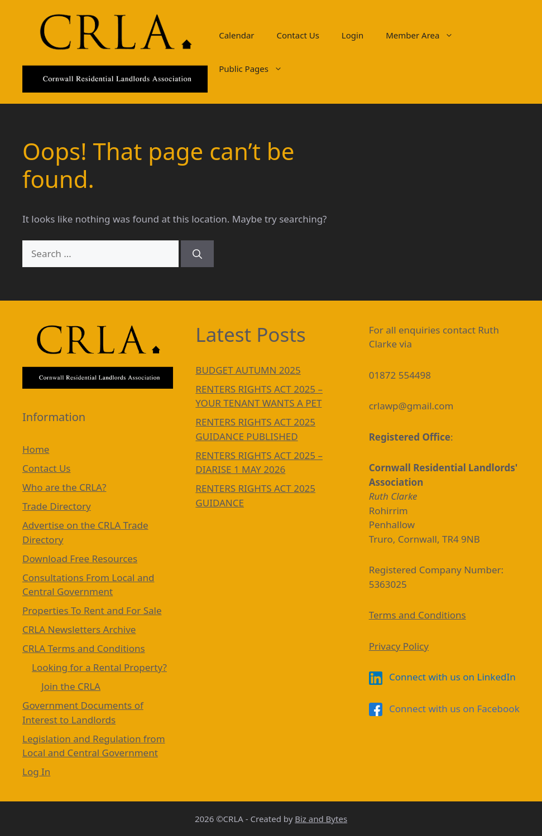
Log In (36, 771)
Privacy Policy (399, 646)
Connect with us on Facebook (444, 708)
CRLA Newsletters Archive (79, 629)
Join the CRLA (70, 686)
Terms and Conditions (417, 614)
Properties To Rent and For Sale (92, 610)
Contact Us (298, 35)
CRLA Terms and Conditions (83, 648)
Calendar (236, 35)
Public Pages (256, 68)
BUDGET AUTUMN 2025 (247, 370)
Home (35, 449)
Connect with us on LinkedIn (442, 676)
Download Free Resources (79, 558)
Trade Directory (56, 506)
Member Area (425, 35)
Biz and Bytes (321, 818)
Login (352, 35)
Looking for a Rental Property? (99, 667)
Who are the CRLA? (64, 487)
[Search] (197, 253)
